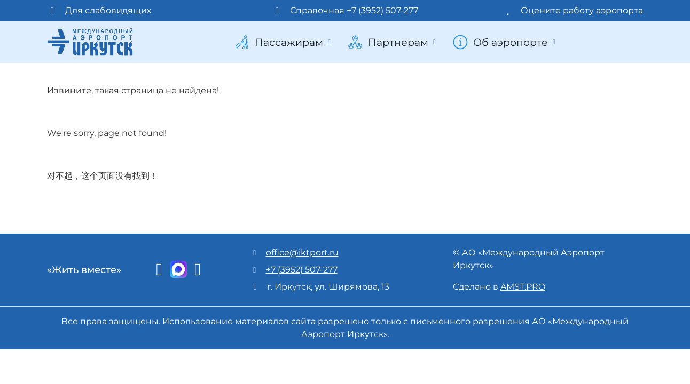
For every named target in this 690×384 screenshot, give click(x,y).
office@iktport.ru (302, 252)
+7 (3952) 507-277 (302, 270)
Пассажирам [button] (283, 42)
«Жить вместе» (84, 270)
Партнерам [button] (393, 42)
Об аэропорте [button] (505, 42)
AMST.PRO (522, 287)
